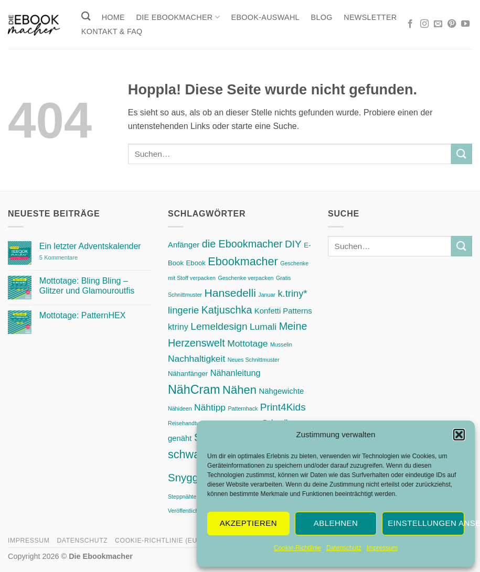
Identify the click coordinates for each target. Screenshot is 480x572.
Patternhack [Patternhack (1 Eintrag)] (243, 408)
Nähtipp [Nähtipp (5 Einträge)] (210, 407)
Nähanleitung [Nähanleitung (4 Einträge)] (235, 372)
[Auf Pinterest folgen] (451, 24)
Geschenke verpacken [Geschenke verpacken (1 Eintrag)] (245, 278)
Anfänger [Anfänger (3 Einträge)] (183, 245)
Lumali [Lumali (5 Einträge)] (263, 326)
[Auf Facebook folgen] (410, 24)
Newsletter (370, 17)
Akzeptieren (248, 523)
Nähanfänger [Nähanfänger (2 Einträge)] (188, 373)
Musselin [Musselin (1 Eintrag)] (281, 344)
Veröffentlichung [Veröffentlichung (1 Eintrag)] (188, 511)
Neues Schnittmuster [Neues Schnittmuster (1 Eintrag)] (254, 360)
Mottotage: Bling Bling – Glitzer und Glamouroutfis (86, 285)
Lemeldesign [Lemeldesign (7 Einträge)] (218, 326)
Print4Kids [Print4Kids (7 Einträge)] (283, 407)
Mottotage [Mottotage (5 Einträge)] (247, 343)
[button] (459, 434)
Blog (322, 17)
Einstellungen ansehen (426, 523)
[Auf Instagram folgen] (424, 24)
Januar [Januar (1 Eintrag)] (266, 295)
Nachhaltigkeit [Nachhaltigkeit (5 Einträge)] (196, 358)
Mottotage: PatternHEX (82, 315)
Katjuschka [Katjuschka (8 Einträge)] (226, 310)
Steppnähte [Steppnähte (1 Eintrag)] (182, 496)
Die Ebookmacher (178, 17)
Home (113, 17)
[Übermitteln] (461, 154)
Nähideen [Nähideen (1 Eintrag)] (180, 408)
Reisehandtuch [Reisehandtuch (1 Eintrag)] (186, 423)
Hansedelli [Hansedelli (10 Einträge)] (230, 293)
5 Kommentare (80, 257)
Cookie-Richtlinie (297, 548)
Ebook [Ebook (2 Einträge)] (196, 263)
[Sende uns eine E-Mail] (438, 24)
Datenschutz (343, 548)
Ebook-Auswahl (265, 17)
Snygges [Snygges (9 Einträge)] (189, 477)
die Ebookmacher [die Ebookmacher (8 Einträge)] (242, 244)
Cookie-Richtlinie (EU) (157, 540)
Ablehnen (336, 523)
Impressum (382, 548)
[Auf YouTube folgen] (465, 24)
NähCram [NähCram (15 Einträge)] (194, 389)
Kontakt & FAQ (112, 31)
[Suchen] (86, 16)
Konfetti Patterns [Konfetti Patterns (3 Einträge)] (283, 311)
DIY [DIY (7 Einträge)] (293, 244)
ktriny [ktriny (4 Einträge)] (178, 326)
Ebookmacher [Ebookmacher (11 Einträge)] (243, 261)
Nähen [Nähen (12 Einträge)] (239, 389)
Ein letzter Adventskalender (90, 246)
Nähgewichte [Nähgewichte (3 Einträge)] (281, 391)
